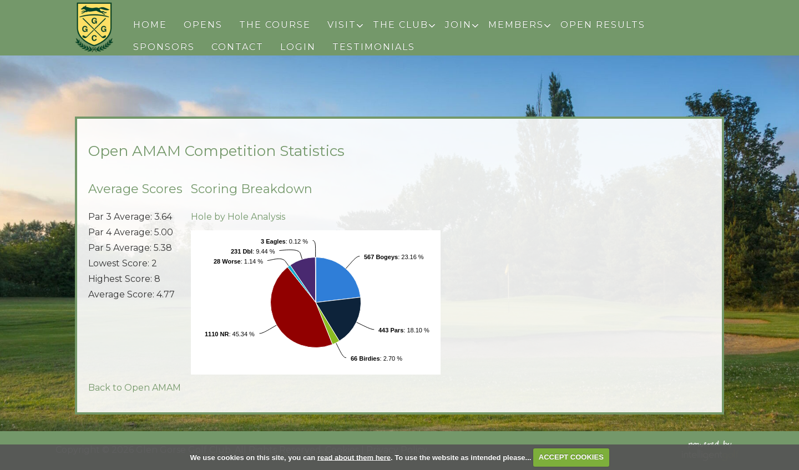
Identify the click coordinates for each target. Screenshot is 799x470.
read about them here (354, 457)
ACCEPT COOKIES (571, 457)
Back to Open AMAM (134, 387)
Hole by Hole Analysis (238, 216)
